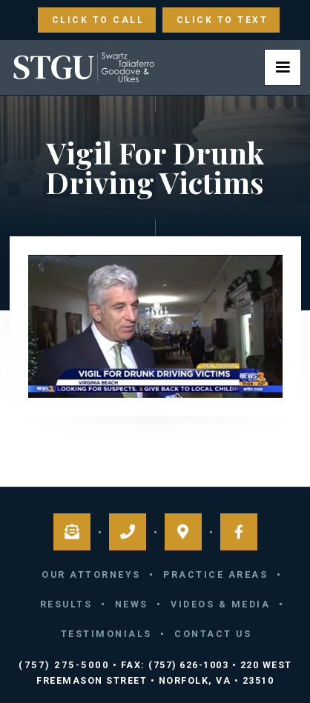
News (131, 604)
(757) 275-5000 (64, 664)
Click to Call (98, 20)
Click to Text (222, 20)
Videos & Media (220, 604)
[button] (282, 67)
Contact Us (212, 633)
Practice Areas (215, 574)
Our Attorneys (91, 574)
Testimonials (106, 633)
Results (66, 604)
